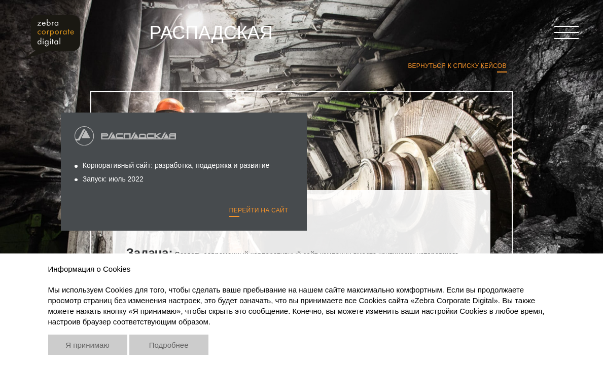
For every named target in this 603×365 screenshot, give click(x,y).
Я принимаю (87, 345)
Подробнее (169, 345)
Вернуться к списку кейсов (457, 65)
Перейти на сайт (259, 210)
